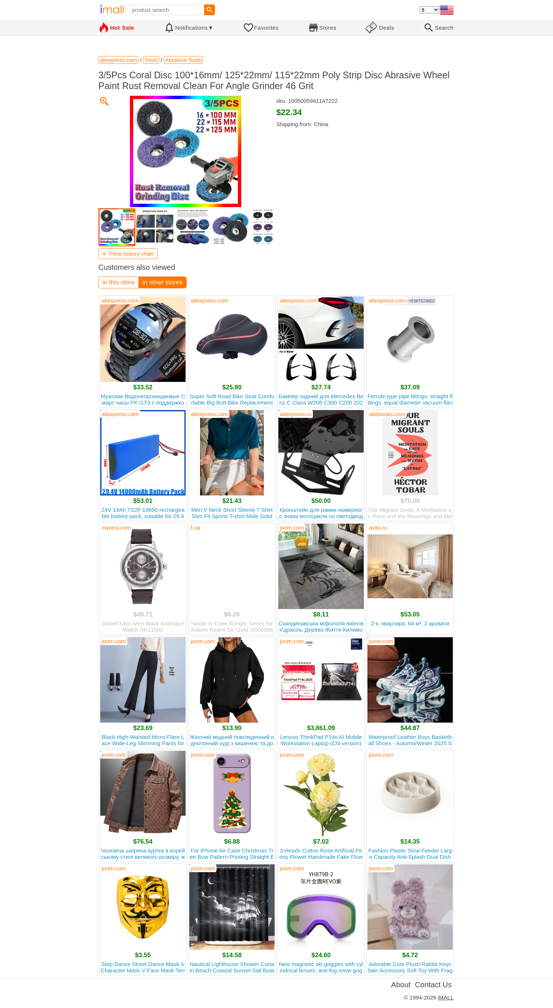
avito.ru (378, 527)
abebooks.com (387, 414)
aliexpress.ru (295, 414)
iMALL (446, 997)
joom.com (292, 527)
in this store (118, 282)
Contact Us (433, 985)
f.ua (195, 527)
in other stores (163, 282)
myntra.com (116, 527)
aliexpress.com (120, 300)
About (400, 985)
